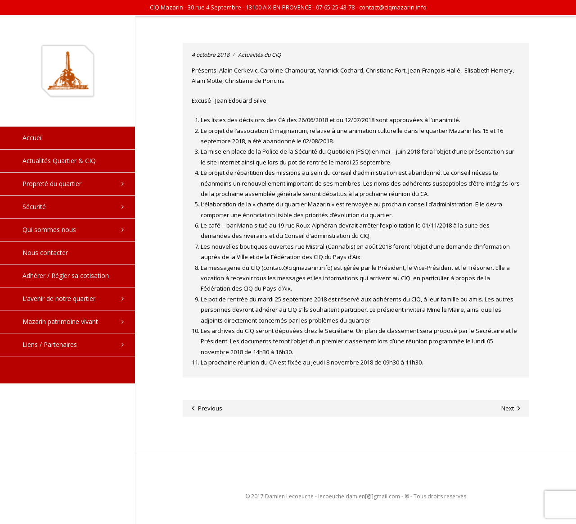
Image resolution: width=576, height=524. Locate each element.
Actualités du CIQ (259, 55)
